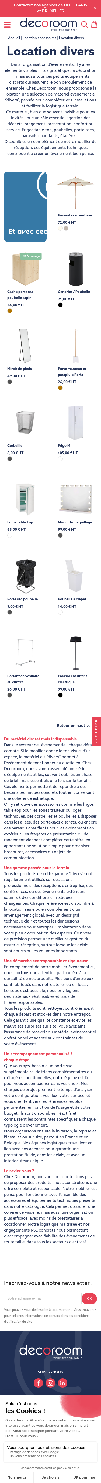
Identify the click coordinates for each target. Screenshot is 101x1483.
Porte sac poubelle (22, 599)
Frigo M (64, 446)
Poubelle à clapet (72, 599)
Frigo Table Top (20, 522)
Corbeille (14, 446)
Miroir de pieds (19, 369)
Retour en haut (74, 726)
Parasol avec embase (75, 215)
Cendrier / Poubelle (74, 292)
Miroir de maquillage (75, 522)
